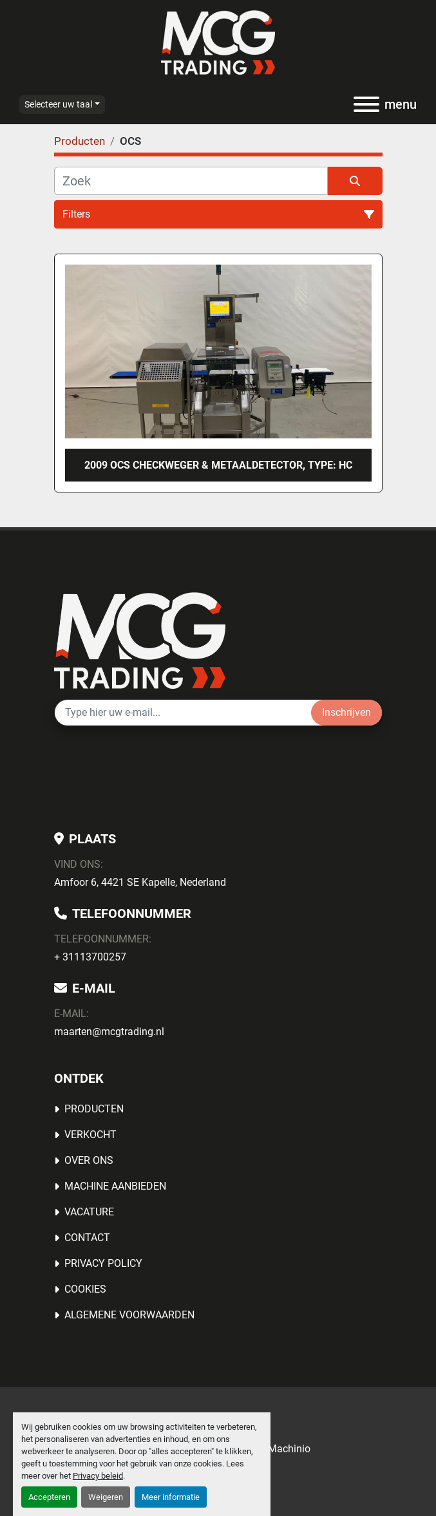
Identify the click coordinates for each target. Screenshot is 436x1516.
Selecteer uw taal (58, 104)
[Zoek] (191, 181)
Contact (87, 1237)
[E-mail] (183, 712)
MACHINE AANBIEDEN (115, 1186)
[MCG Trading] (140, 640)
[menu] (366, 104)
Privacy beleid (98, 1476)
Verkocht (90, 1134)
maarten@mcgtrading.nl (109, 1031)
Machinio (289, 1449)
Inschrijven (346, 712)
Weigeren (105, 1497)
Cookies (85, 1289)
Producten (94, 1109)
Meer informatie (171, 1497)
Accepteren (49, 1497)
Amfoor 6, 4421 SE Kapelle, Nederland (140, 882)
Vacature (89, 1212)
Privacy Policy (103, 1263)
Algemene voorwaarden (129, 1315)
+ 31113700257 (90, 957)
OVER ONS (88, 1160)
